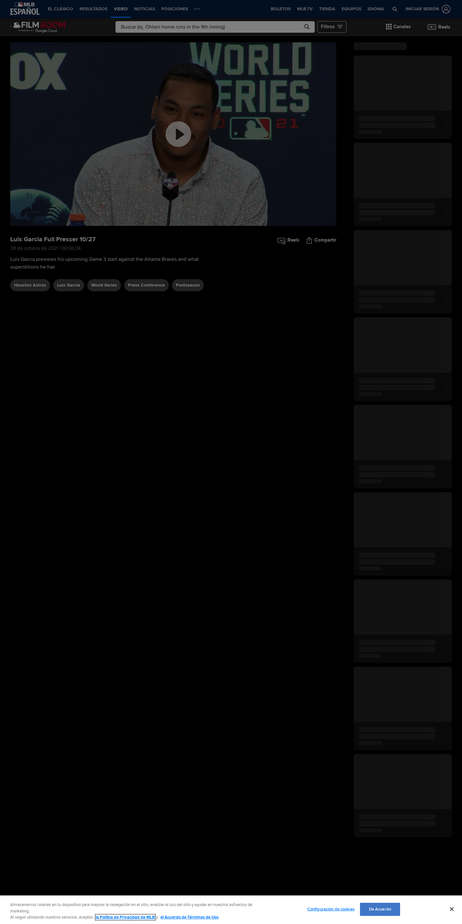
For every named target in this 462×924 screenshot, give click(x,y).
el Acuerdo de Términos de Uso (189, 917)
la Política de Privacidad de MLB (125, 917)
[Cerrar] (452, 909)
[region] (231, 909)
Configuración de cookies (331, 908)
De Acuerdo (380, 908)
